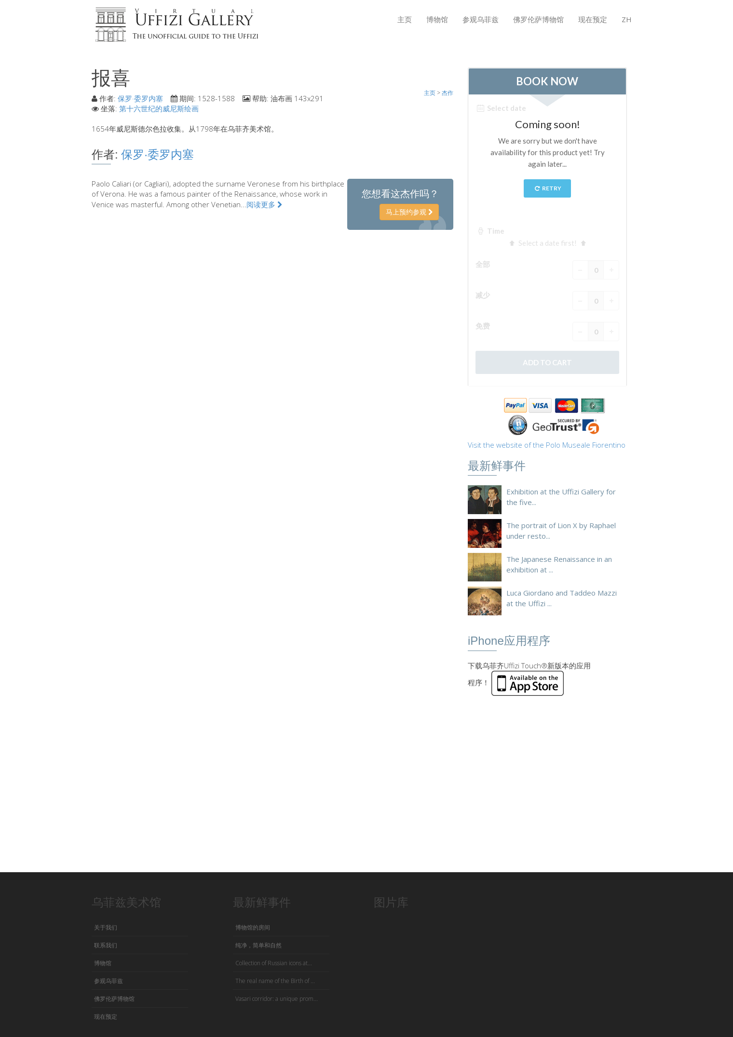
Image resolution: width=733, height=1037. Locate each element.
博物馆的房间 (252, 927)
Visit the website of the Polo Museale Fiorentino (546, 445)
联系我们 (105, 945)
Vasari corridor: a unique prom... (276, 999)
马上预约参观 (409, 211)
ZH (627, 19)
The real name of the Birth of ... (275, 981)
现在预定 (592, 19)
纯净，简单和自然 (258, 945)
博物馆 (437, 19)
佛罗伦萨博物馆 (538, 19)
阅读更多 (264, 204)
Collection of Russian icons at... (273, 963)
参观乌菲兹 (480, 19)
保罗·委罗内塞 (140, 98)
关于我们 (105, 927)
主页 (404, 19)
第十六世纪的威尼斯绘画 (159, 108)
